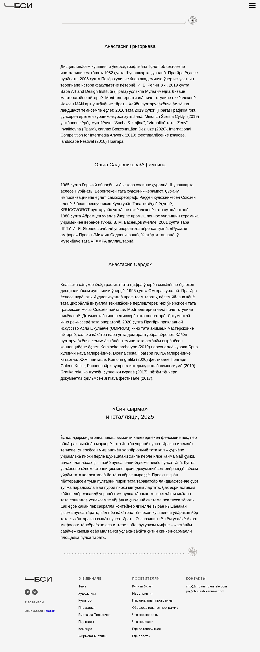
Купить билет (142, 586)
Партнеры (86, 622)
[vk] (35, 592)
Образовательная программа (155, 608)
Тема (82, 586)
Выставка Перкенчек (94, 615)
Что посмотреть (145, 615)
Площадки (86, 608)
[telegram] (27, 592)
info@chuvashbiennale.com (206, 586)
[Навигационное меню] (252, 5)
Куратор (85, 600)
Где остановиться (146, 629)
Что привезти (142, 622)
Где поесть (141, 636)
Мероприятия (142, 593)
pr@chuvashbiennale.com (205, 591)
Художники (87, 593)
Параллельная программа (152, 600)
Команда (85, 629)
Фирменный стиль (92, 636)
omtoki (50, 611)
